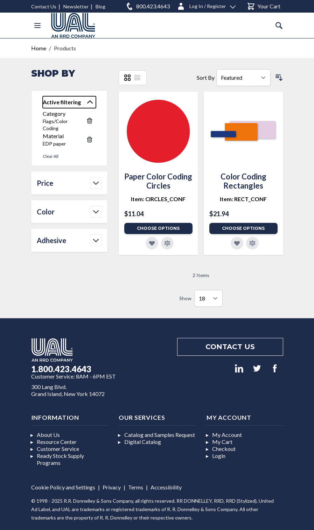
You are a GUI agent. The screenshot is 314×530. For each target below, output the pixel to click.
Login (218, 455)
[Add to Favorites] (152, 243)
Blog (100, 6)
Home (38, 48)
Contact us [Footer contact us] (230, 346)
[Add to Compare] (167, 243)
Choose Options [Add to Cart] (158, 228)
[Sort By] (243, 77)
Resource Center (57, 441)
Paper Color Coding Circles (158, 181)
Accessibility (166, 487)
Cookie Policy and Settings (63, 487)
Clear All (50, 156)
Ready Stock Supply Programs (60, 459)
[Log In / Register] (206, 5)
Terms (135, 487)
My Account (227, 434)
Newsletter (76, 6)
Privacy (112, 487)
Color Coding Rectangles (243, 181)
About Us (48, 434)
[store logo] (73, 25)
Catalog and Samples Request (159, 434)
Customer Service (58, 448)
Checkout (224, 448)
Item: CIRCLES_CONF (158, 199)
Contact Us (43, 6)
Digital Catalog (142, 441)
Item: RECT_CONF (243, 199)
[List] (137, 77)
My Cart (222, 441)
